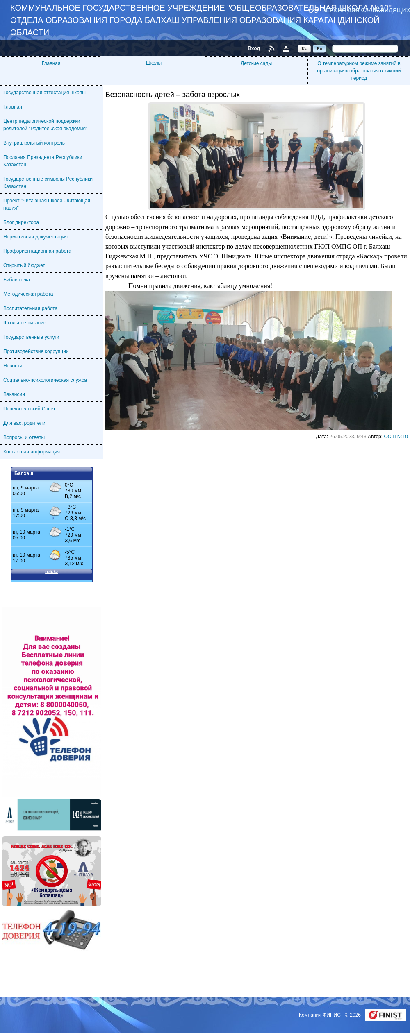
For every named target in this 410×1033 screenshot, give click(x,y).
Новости (12, 366)
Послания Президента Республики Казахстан (42, 161)
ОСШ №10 (396, 436)
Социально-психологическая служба (45, 380)
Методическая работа (28, 294)
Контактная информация (31, 452)
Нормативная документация (35, 237)
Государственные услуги (31, 337)
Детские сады (256, 63)
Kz (304, 48)
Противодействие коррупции (36, 351)
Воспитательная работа (30, 308)
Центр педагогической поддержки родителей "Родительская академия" (45, 124)
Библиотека (16, 280)
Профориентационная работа (37, 251)
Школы (154, 63)
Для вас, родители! (25, 423)
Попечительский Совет (29, 409)
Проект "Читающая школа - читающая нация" (46, 204)
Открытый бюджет (24, 265)
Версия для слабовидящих (366, 10)
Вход (254, 48)
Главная (51, 63)
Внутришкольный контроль (34, 143)
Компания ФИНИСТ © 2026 (330, 1015)
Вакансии (14, 394)
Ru (319, 48)
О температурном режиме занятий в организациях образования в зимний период (359, 71)
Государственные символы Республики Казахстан (48, 182)
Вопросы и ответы (24, 437)
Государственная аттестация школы (44, 92)
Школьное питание (24, 323)
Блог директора (21, 222)
